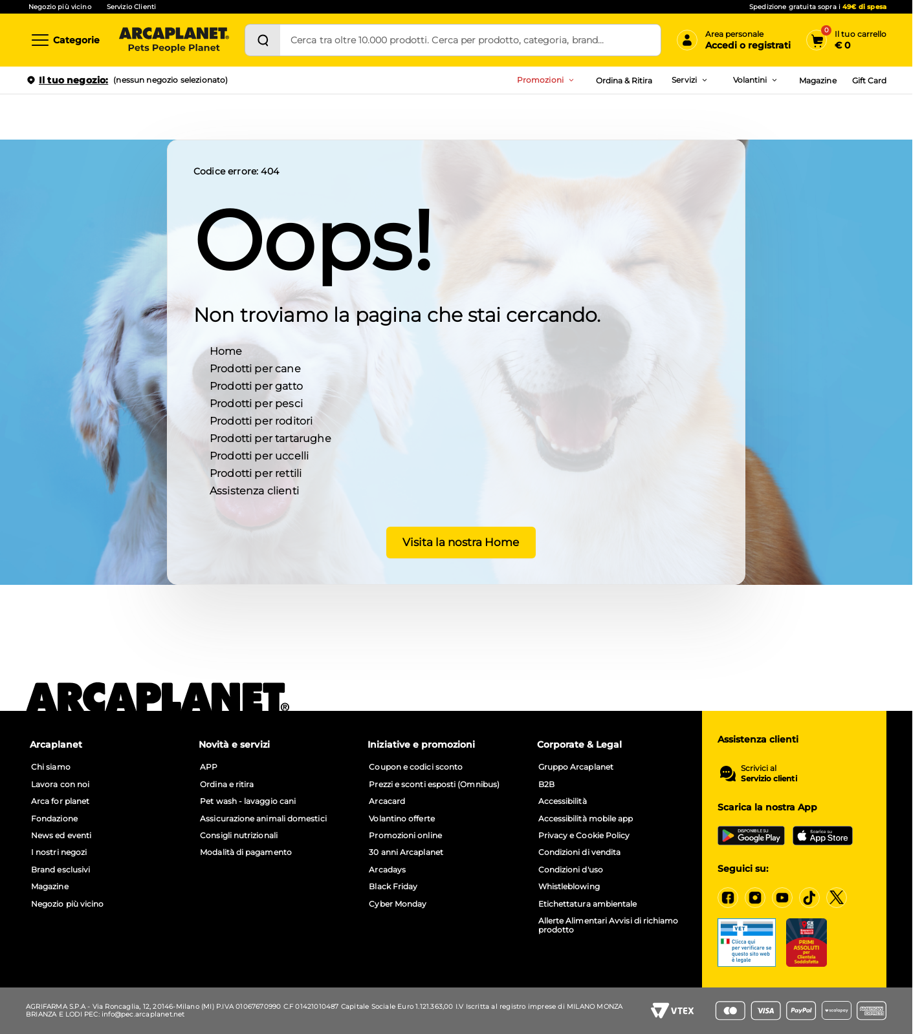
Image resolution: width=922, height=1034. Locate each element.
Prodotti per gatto (256, 385)
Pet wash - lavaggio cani (248, 801)
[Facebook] (728, 897)
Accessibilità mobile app (585, 818)
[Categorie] (65, 40)
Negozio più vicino (59, 7)
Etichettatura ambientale (587, 904)
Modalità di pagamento (246, 852)
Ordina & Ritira (624, 80)
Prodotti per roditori (261, 420)
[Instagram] (755, 897)
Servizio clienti (769, 778)
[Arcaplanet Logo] (174, 40)
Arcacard (387, 801)
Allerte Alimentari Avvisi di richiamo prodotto (608, 925)
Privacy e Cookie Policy (584, 835)
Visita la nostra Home (456, 541)
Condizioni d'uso (570, 869)
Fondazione (54, 818)
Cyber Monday (397, 904)
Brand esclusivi (60, 869)
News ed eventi (61, 835)
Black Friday (393, 886)
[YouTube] (782, 897)
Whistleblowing (569, 886)
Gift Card (869, 80)
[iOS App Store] (823, 835)
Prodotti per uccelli (259, 455)
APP (208, 767)
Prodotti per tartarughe (270, 438)
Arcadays (387, 869)
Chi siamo (51, 767)
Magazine (817, 80)
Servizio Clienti (131, 7)
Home (226, 350)
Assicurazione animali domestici (263, 818)
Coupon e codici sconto (416, 767)
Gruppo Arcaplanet (575, 767)
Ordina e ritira (227, 784)
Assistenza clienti (254, 490)
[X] (836, 897)
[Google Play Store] (751, 835)
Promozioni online (405, 835)
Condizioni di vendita (579, 852)
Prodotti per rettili (256, 473)
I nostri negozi (59, 852)
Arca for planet (60, 801)
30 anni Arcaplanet (406, 852)
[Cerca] (262, 40)
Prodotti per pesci (256, 403)
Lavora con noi (60, 784)
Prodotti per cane (255, 368)
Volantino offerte (401, 818)
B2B (546, 784)
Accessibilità (562, 801)
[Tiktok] (809, 897)
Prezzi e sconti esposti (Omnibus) (434, 784)
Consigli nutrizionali (239, 835)
